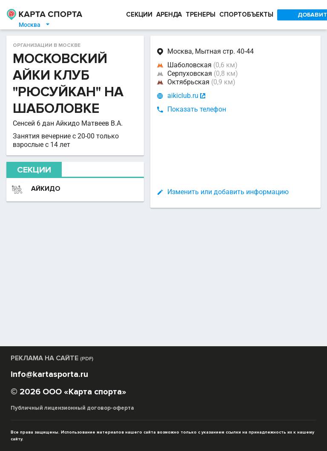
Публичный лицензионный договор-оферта (72, 408)
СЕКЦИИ (139, 14)
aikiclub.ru (182, 96)
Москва (35, 24)
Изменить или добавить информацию (228, 192)
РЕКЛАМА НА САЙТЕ (52, 358)
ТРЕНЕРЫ (200, 14)
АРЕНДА (169, 14)
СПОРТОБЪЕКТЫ (246, 14)
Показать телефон (196, 109)
